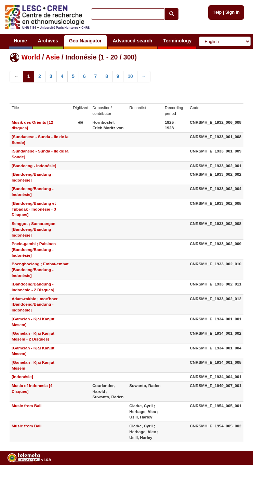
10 (130, 76)
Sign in (232, 12)
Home (20, 40)
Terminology (177, 40)
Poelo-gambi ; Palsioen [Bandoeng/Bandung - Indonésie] (34, 249)
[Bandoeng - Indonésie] (34, 165)
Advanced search (132, 40)
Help (217, 12)
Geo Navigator (85, 40)
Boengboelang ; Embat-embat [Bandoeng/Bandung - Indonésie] (40, 270)
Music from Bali (27, 405)
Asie (52, 57)
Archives (48, 40)
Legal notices (236, 477)
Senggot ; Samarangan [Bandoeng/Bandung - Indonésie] (33, 229)
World (30, 57)
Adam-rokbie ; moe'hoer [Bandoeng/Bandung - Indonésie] (35, 304)
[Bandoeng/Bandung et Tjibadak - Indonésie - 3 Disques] (34, 209)
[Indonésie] (22, 376)
